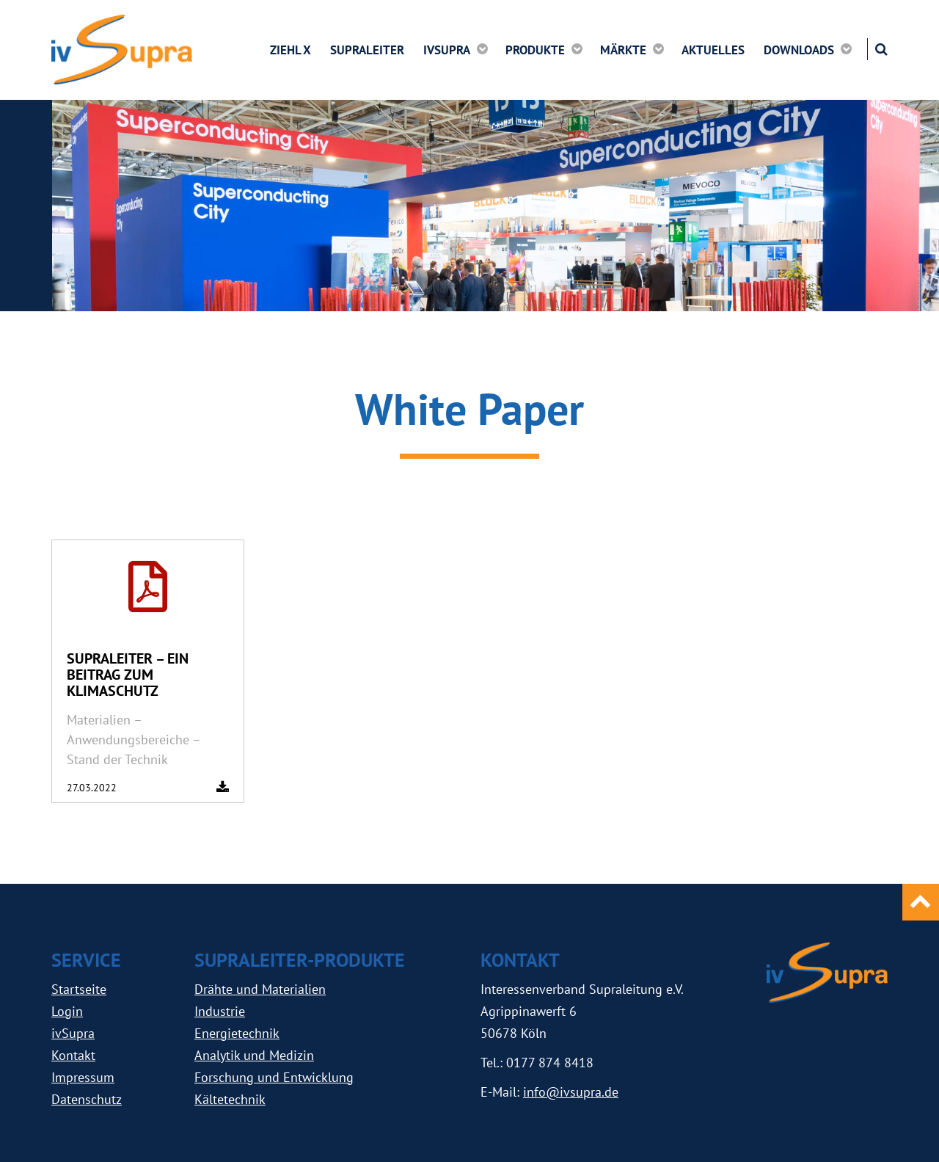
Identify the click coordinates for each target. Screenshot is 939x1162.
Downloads (799, 49)
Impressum (82, 1077)
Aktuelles (713, 50)
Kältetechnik (230, 1099)
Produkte (535, 49)
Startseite (78, 989)
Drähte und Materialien (260, 989)
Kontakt (73, 1055)
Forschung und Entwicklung (274, 1077)
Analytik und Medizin (254, 1055)
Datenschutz (86, 1099)
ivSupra (446, 49)
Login (67, 1011)
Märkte (623, 49)
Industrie (219, 1011)
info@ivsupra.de (570, 1091)
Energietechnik (236, 1033)
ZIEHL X (290, 50)
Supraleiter (367, 50)
